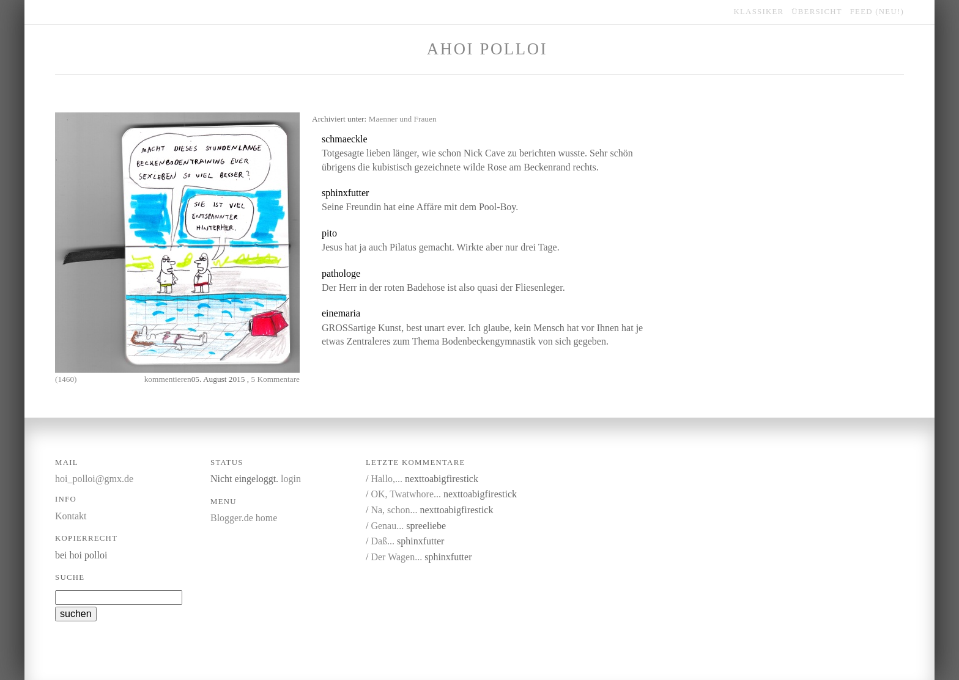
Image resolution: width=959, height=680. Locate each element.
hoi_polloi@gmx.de (94, 478)
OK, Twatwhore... (406, 494)
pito (329, 233)
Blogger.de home (243, 518)
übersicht (816, 11)
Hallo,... (386, 478)
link (430, 139)
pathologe (341, 273)
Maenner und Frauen (403, 118)
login (291, 478)
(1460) (66, 379)
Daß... (382, 541)
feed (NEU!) (877, 11)
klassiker (759, 11)
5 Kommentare (275, 379)
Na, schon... (394, 510)
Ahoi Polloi (487, 49)
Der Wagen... (396, 557)
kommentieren (167, 379)
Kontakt (71, 516)
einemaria (341, 313)
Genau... (387, 526)
